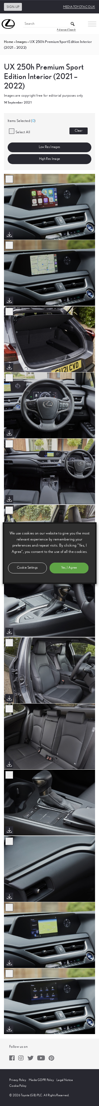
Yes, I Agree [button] (69, 567)
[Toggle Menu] (92, 23)
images (21, 42)
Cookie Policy (18, 1085)
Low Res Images (49, 147)
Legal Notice (64, 1080)
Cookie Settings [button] (27, 567)
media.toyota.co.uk (79, 6)
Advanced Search (66, 29)
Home (8, 42)
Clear (78, 130)
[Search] (49, 24)
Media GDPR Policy (41, 1080)
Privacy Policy (17, 1080)
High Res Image (49, 159)
